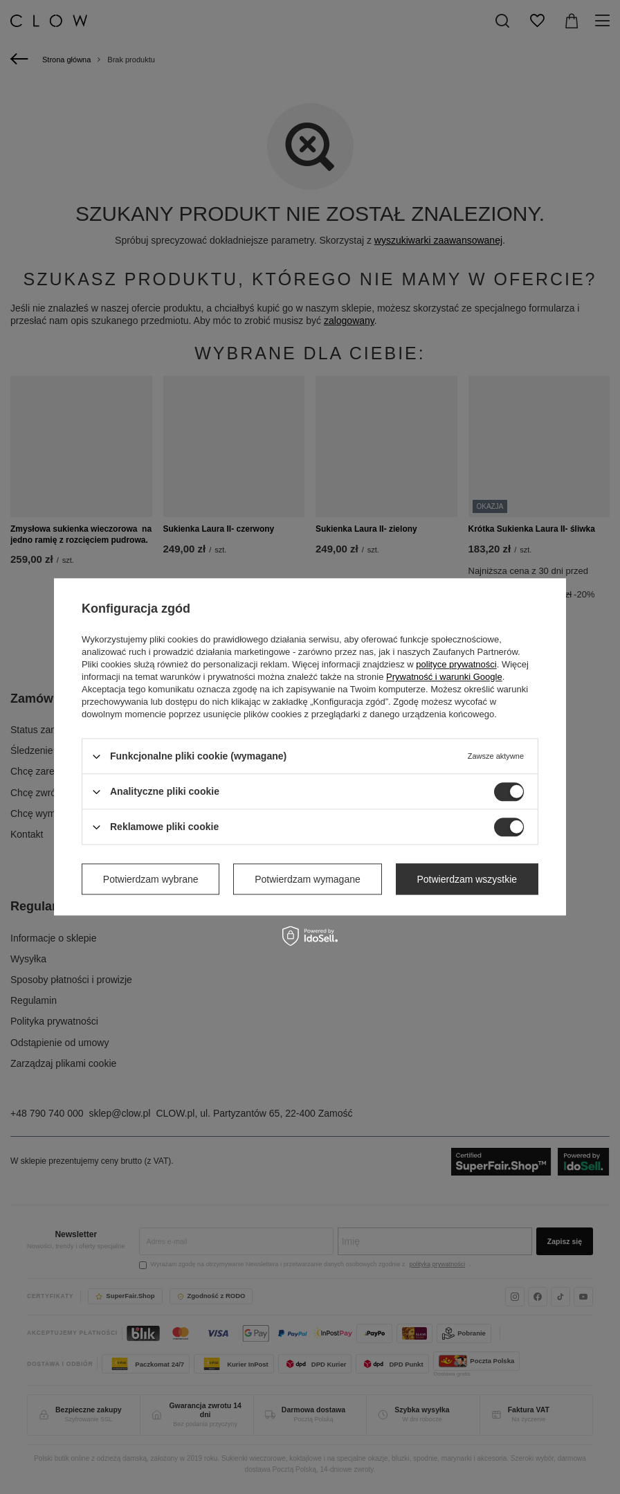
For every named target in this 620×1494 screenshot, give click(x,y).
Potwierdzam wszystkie (467, 879)
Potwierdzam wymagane (308, 879)
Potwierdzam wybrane (151, 879)
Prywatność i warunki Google (444, 677)
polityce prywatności (456, 664)
